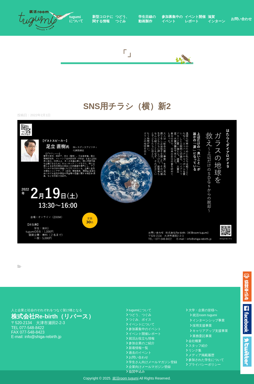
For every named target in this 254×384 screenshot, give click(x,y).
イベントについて (140, 324)
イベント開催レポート (195, 19)
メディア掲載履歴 (200, 355)
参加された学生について (205, 360)
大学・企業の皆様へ (202, 310)
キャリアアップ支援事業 (209, 331)
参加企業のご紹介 (140, 343)
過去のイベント (139, 352)
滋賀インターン (216, 19)
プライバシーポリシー (203, 364)
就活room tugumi (203, 315)
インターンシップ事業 (207, 320)
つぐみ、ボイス (139, 319)
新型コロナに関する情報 (102, 19)
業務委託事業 (201, 336)
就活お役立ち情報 (140, 338)
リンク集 (194, 350)
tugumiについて (76, 19)
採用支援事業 (201, 325)
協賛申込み (135, 371)
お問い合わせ (241, 19)
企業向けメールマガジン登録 (148, 367)
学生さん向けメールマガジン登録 (151, 362)
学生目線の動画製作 (147, 19)
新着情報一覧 (137, 348)
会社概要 (194, 341)
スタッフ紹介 (197, 345)
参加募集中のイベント (172, 19)
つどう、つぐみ (122, 19)
